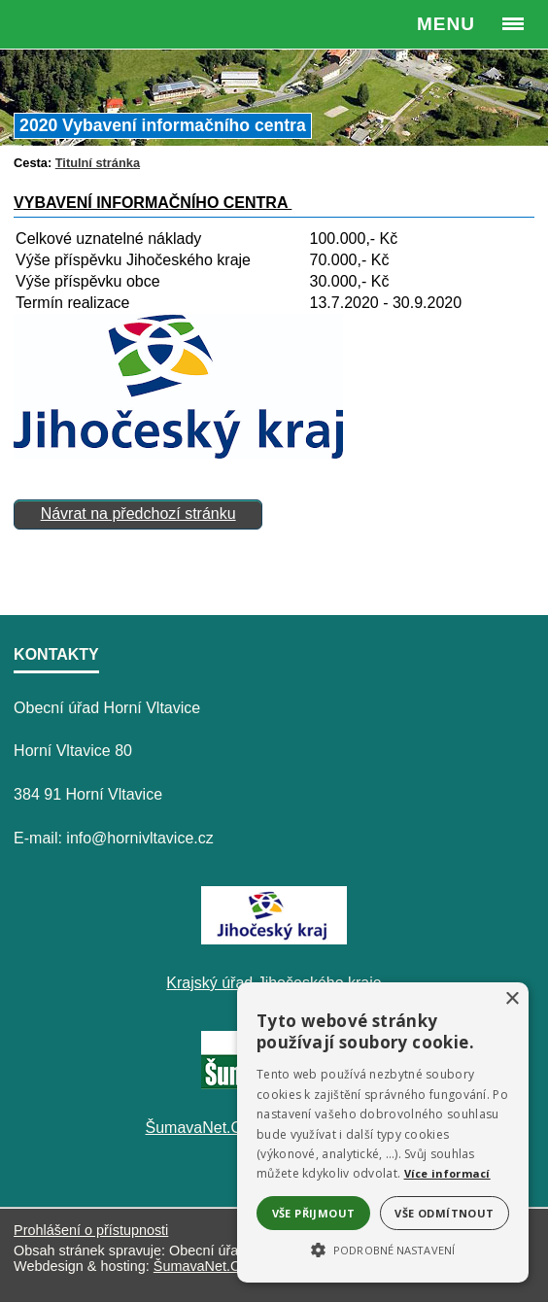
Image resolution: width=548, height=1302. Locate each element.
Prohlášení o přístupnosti (91, 1230)
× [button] (511, 999)
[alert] (383, 1132)
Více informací (447, 1173)
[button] (383, 1248)
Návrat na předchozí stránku (138, 513)
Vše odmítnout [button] (444, 1213)
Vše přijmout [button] (314, 1213)
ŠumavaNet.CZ (201, 1266)
